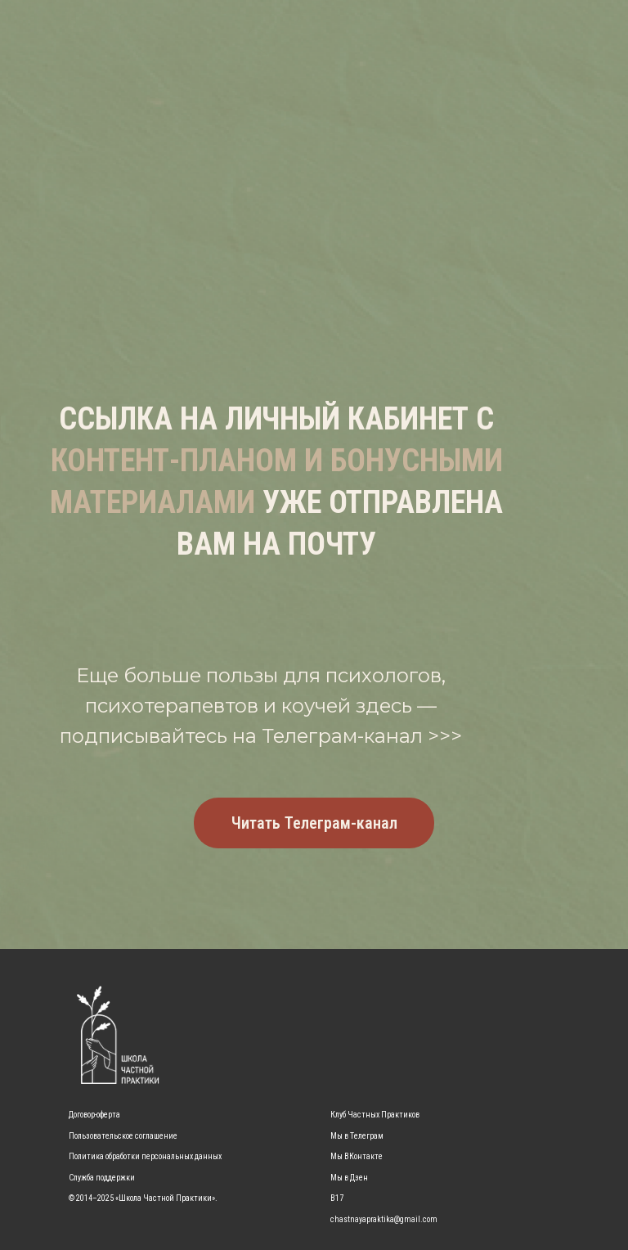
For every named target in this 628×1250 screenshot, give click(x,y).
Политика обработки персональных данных (145, 1156)
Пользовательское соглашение (123, 1135)
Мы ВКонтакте (356, 1156)
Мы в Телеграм (357, 1135)
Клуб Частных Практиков (374, 1114)
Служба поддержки (102, 1177)
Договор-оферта (94, 1114)
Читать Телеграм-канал (314, 823)
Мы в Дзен (349, 1177)
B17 (336, 1198)
